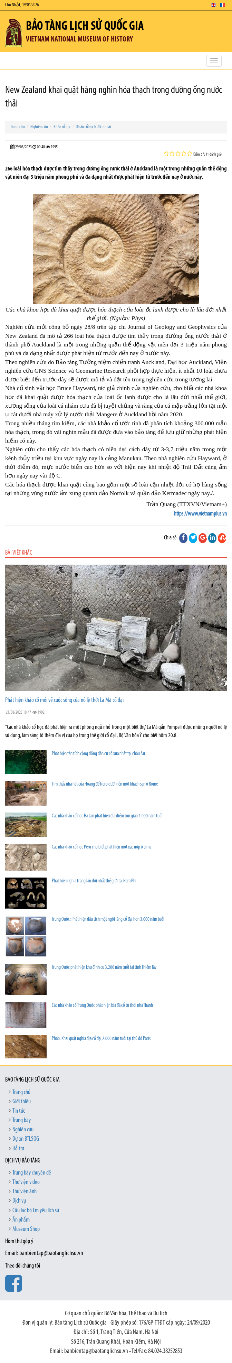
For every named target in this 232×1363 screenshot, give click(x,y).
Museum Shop (26, 1229)
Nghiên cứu (39, 127)
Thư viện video (26, 1182)
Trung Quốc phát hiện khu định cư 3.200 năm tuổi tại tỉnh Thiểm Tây (104, 967)
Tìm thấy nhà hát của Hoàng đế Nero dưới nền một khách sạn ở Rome (105, 784)
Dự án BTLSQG (25, 1139)
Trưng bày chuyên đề (31, 1173)
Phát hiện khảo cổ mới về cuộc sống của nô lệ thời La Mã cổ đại (64, 700)
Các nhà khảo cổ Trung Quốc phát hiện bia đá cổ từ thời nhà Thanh (102, 1005)
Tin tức (18, 1111)
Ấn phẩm (21, 1220)
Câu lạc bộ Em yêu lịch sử (35, 1210)
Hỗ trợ (18, 1149)
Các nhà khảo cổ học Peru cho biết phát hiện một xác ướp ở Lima (101, 847)
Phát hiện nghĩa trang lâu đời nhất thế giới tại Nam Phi (94, 881)
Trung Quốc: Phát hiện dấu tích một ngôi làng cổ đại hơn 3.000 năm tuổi (108, 919)
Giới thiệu (21, 1101)
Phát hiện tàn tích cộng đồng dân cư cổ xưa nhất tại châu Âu (98, 754)
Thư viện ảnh (24, 1191)
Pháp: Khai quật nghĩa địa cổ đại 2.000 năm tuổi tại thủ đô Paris (101, 1038)
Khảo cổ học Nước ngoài (93, 127)
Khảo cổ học (62, 127)
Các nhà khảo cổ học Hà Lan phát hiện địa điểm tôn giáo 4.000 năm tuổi (107, 816)
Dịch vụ (19, 1201)
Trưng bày (21, 1120)
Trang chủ (17, 127)
